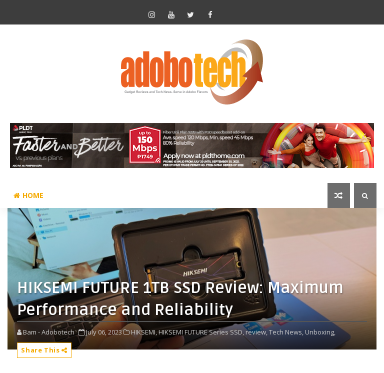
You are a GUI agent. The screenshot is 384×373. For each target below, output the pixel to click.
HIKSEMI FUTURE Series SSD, (201, 332)
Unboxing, (320, 332)
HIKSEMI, (144, 332)
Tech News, (286, 332)
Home (29, 195)
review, (257, 332)
